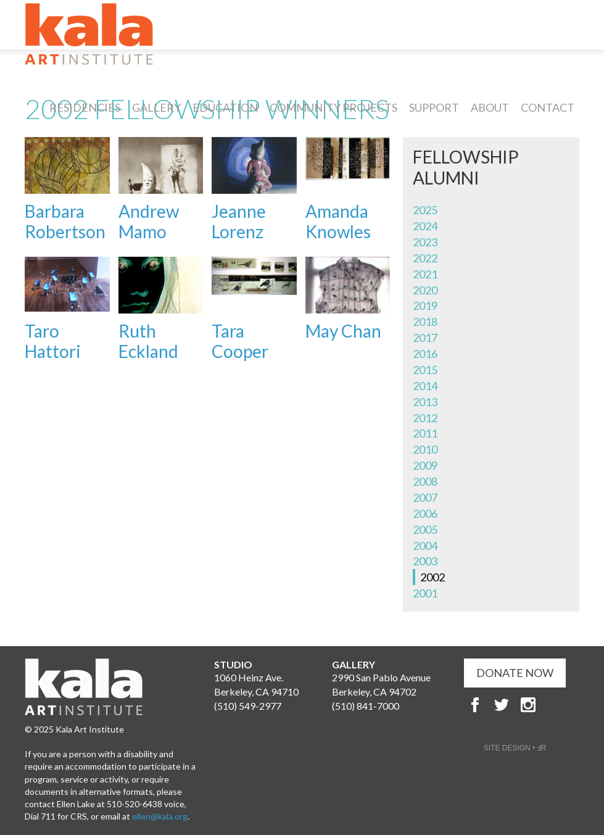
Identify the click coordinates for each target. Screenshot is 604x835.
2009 (425, 465)
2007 (425, 497)
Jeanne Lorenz (239, 222)
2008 (425, 481)
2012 (425, 418)
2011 (425, 433)
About (490, 107)
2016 (425, 353)
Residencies (84, 107)
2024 (425, 226)
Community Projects (333, 107)
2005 (425, 529)
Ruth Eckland (148, 341)
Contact (547, 107)
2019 (425, 305)
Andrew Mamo (148, 222)
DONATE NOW (514, 672)
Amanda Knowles (338, 222)
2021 (425, 274)
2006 (425, 513)
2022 (425, 258)
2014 (425, 386)
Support (434, 107)
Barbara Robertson (65, 222)
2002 (432, 577)
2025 (425, 210)
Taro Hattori (53, 341)
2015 (425, 369)
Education (225, 107)
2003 (425, 561)
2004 (425, 545)
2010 (425, 449)
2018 (425, 321)
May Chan (343, 330)
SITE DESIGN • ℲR (515, 748)
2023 (425, 242)
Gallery (156, 107)
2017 (425, 337)
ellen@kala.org (160, 816)
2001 (425, 593)
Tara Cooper (240, 341)
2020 (425, 290)
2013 (425, 402)
